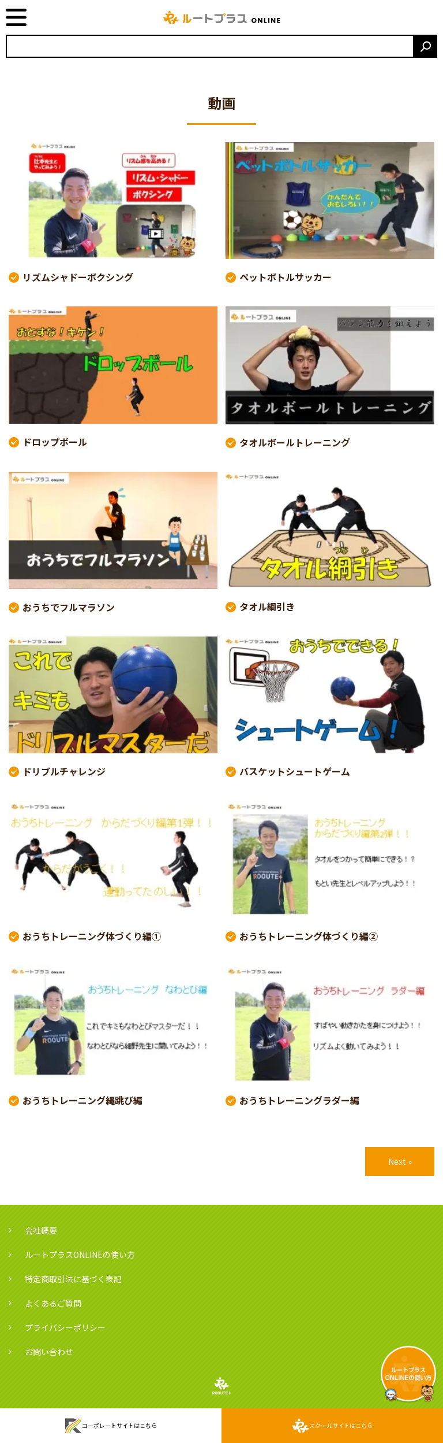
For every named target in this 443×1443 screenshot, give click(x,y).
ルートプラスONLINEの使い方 (80, 1254)
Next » (400, 1161)
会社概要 (41, 1230)
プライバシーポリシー (65, 1327)
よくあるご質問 (53, 1303)
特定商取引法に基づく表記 (73, 1279)
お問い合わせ (49, 1351)
